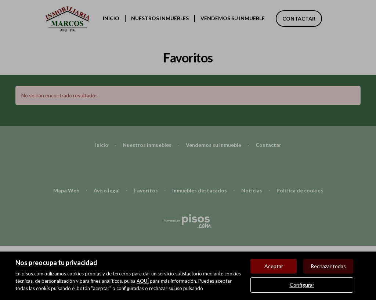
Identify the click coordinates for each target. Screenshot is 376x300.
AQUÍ (143, 281)
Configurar (302, 285)
